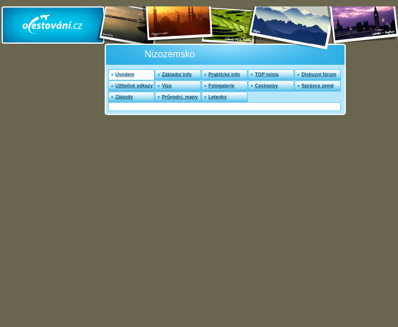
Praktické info (224, 74)
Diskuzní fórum (319, 74)
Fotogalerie (222, 86)
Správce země (318, 86)
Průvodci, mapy (180, 97)
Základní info (177, 74)
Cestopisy (266, 86)
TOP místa (267, 74)
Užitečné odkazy (134, 86)
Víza (167, 86)
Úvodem (125, 74)
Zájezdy (124, 97)
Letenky (218, 97)
